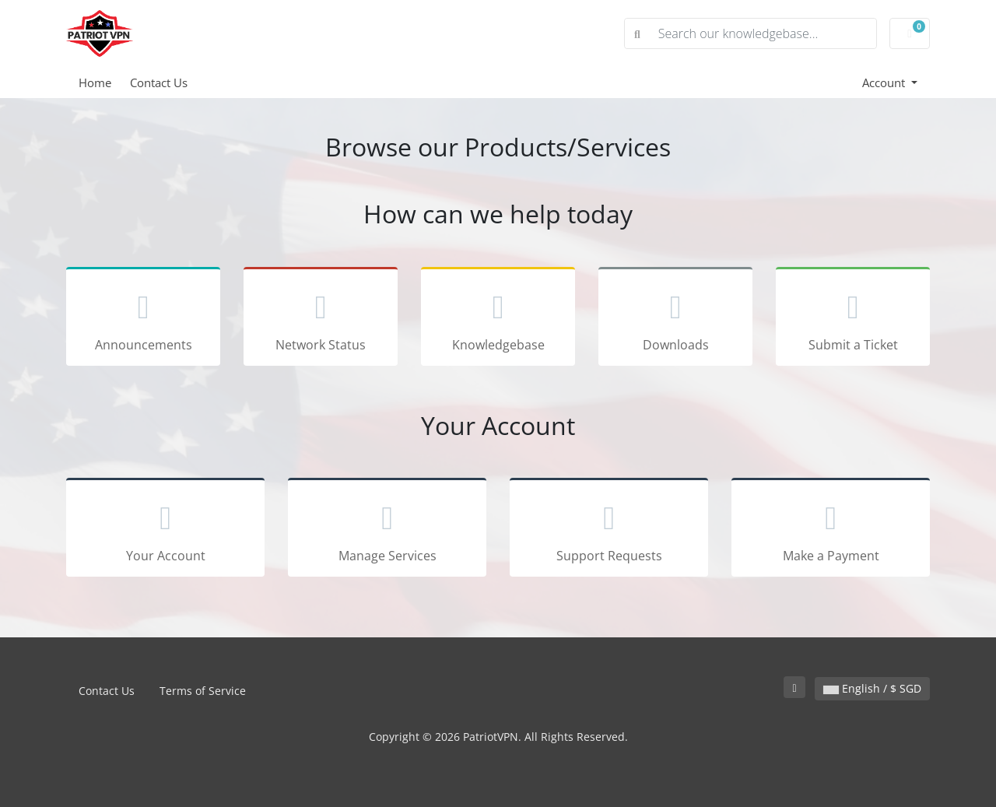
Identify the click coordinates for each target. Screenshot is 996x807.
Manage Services (387, 530)
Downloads (675, 319)
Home (95, 82)
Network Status (321, 319)
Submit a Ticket (853, 319)
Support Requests (609, 530)
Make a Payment (830, 530)
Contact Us (159, 82)
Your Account (165, 530)
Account (885, 82)
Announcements (143, 319)
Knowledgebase (498, 319)
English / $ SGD (872, 688)
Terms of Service (203, 690)
